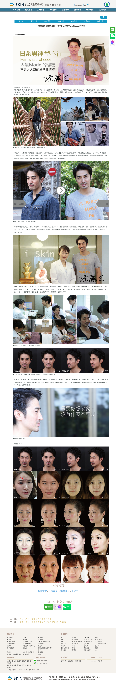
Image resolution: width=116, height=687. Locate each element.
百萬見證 (16, 10)
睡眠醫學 (65, 10)
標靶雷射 (42, 591)
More (96, 650)
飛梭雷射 (41, 639)
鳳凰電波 (41, 637)
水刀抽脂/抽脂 (27, 644)
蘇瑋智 (9, 667)
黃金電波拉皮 (11, 644)
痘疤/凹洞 (75, 639)
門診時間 (78, 661)
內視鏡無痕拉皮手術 (29, 646)
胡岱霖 (9, 665)
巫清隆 (29, 665)
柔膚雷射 (41, 652)
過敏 (62, 639)
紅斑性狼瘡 (87, 650)
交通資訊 (70, 661)
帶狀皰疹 (86, 648)
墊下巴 (97, 646)
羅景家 (24, 665)
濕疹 (96, 648)
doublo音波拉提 (27, 641)
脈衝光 (9, 652)
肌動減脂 (10, 637)
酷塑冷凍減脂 (11, 641)
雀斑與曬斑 (98, 641)
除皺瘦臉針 (64, 591)
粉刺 (96, 637)
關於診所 (102, 10)
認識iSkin (63, 661)
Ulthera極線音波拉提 (44, 641)
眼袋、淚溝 (64, 644)
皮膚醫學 (40, 10)
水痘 (73, 646)
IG (85, 5)
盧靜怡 (9, 661)
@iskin (45, 660)
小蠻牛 (74, 591)
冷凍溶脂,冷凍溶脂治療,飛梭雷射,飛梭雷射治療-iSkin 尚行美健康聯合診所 (25, 678)
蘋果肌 (86, 646)
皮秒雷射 (41, 644)
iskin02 (45, 663)
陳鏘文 (14, 665)
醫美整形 (28, 10)
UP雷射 (25, 639)
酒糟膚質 (63, 650)
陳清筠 (19, 661)
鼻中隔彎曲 (26, 654)
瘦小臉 (63, 646)
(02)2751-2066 (95, 677)
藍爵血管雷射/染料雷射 (14, 654)
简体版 (100, 661)
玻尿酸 (9, 639)
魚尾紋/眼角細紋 (77, 641)
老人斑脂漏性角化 (100, 644)
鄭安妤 (29, 661)
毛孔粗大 (86, 637)
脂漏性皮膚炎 (65, 648)
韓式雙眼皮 (10, 648)
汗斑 (73, 648)
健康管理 (77, 10)
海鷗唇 (25, 648)
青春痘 (74, 637)
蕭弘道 (19, 665)
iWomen (93, 661)
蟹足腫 (74, 650)
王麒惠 (24, 661)
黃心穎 (14, 661)
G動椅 (24, 637)
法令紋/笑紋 (98, 639)
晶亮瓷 (40, 646)
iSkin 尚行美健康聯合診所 (34, 4)
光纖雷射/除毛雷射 (28, 652)
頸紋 (62, 641)
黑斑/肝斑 (75, 644)
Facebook (78, 5)
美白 (62, 637)
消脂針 (9, 646)
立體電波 (52, 591)
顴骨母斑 (86, 644)
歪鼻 (39, 654)
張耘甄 (9, 663)
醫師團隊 (90, 10)
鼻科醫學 (53, 10)
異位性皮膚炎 (88, 641)
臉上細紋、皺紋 (88, 639)
